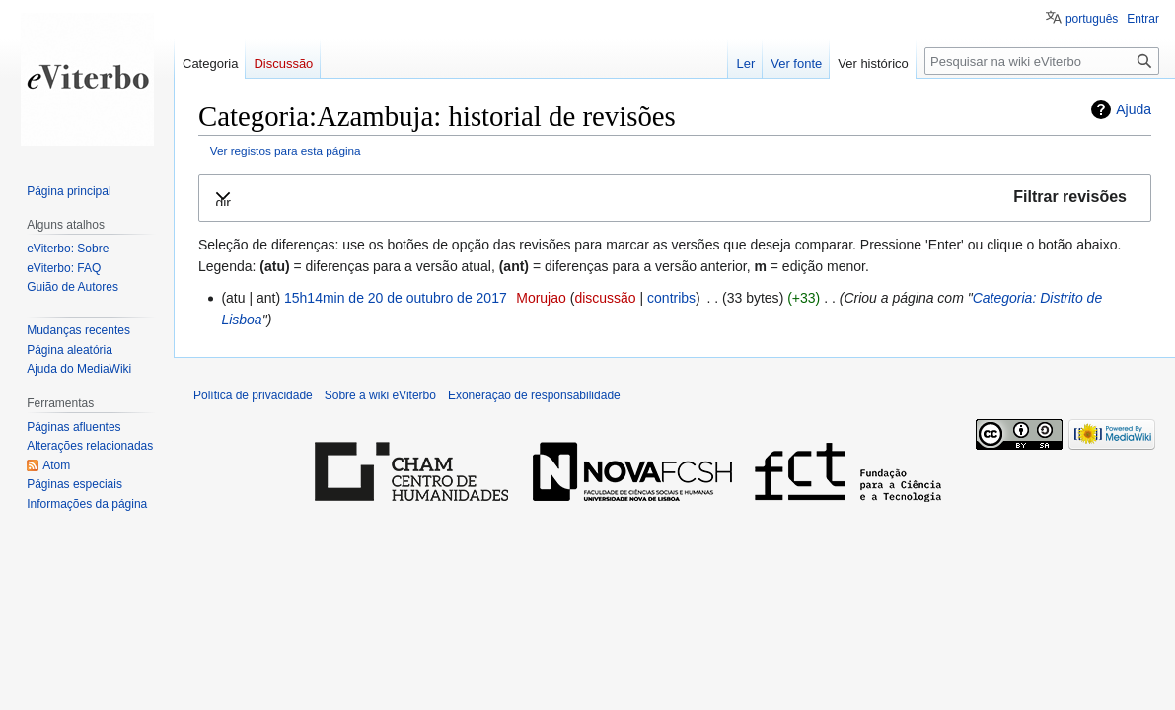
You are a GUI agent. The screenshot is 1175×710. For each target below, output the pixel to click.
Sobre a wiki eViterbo (380, 395)
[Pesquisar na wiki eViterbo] (1041, 61)
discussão (604, 298)
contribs (671, 298)
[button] (675, 197)
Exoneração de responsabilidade (534, 395)
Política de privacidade (253, 395)
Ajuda (1133, 109)
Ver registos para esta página (285, 150)
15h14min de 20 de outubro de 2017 (395, 298)
